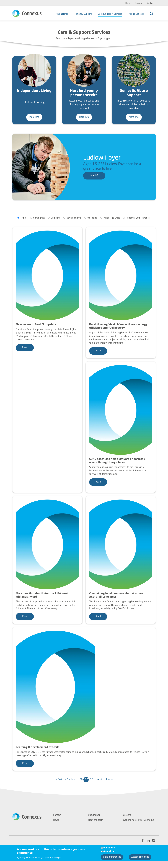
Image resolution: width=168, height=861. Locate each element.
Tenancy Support (83, 14)
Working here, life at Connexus (138, 820)
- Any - (23, 218)
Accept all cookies (140, 857)
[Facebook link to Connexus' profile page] (143, 840)
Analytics (108, 851)
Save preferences (112, 857)
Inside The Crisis (111, 218)
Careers (138, 3)
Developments (73, 218)
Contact (150, 3)
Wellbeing (92, 218)
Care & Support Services (110, 14)
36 (81, 780)
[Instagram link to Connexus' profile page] (154, 840)
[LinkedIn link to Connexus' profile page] (148, 840)
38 (92, 780)
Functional (109, 848)
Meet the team (95, 820)
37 (87, 780)
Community (39, 218)
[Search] (153, 14)
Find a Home (62, 14)
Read (24, 347)
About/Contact (136, 14)
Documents (94, 815)
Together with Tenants (137, 218)
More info (34, 117)
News (127, 3)
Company (55, 218)
